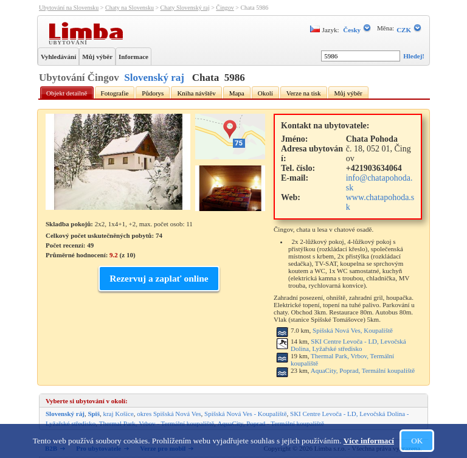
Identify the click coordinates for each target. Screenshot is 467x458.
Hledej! (413, 56)
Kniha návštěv (196, 93)
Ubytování (69, 42)
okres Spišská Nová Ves (169, 413)
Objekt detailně (67, 93)
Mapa (236, 93)
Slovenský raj (154, 77)
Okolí (265, 93)
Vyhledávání (58, 56)
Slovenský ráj (65, 413)
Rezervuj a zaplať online (158, 278)
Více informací (369, 440)
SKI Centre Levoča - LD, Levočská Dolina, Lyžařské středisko (348, 345)
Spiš (94, 413)
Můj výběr (97, 56)
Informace (133, 56)
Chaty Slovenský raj (185, 7)
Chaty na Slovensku (129, 7)
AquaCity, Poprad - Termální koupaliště (271, 423)
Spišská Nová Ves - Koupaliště (245, 413)
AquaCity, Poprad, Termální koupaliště (363, 370)
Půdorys (153, 93)
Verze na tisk (303, 93)
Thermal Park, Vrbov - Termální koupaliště (156, 423)
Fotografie (115, 93)
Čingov (225, 7)
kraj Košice (118, 413)
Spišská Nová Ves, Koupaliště (353, 330)
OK (417, 440)
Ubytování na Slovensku (69, 7)
